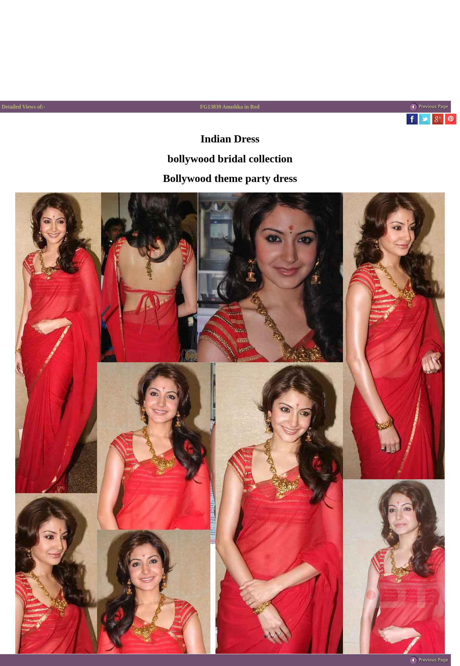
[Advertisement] (57, 53)
